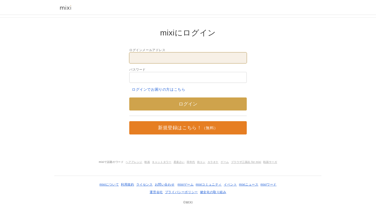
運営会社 (156, 192)
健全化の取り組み (213, 192)
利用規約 (127, 184)
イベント (230, 184)
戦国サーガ (270, 162)
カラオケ (213, 162)
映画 (147, 162)
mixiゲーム (186, 184)
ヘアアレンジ (134, 162)
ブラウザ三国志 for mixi (246, 162)
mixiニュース (248, 184)
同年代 (191, 162)
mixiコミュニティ (209, 184)
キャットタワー (161, 162)
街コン (201, 162)
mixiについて (109, 184)
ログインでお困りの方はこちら (158, 89)
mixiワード (268, 184)
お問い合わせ (165, 184)
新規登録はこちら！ (188, 127)
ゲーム (225, 162)
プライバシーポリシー (181, 192)
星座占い (179, 162)
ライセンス (144, 184)
